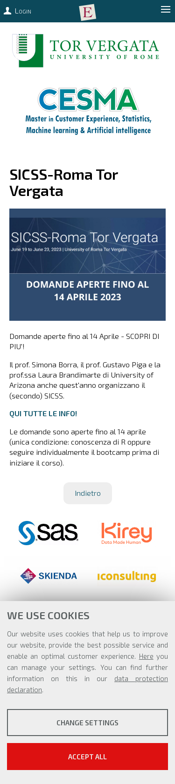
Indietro (88, 492)
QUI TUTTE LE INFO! (43, 413)
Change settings (87, 722)
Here (146, 656)
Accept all (87, 756)
